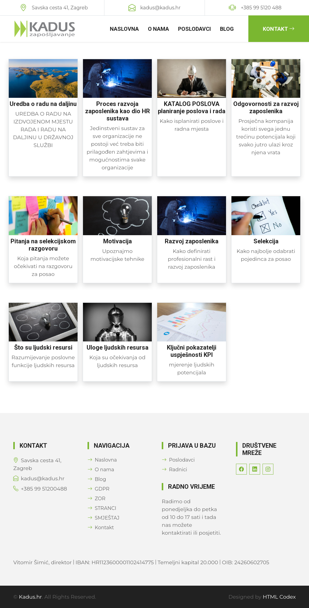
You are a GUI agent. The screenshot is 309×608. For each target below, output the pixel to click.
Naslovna (124, 29)
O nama (158, 29)
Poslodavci (194, 29)
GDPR (98, 489)
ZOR (96, 498)
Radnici (174, 469)
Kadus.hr (30, 597)
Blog (227, 29)
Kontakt (279, 29)
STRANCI (102, 508)
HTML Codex (279, 597)
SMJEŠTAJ (103, 518)
